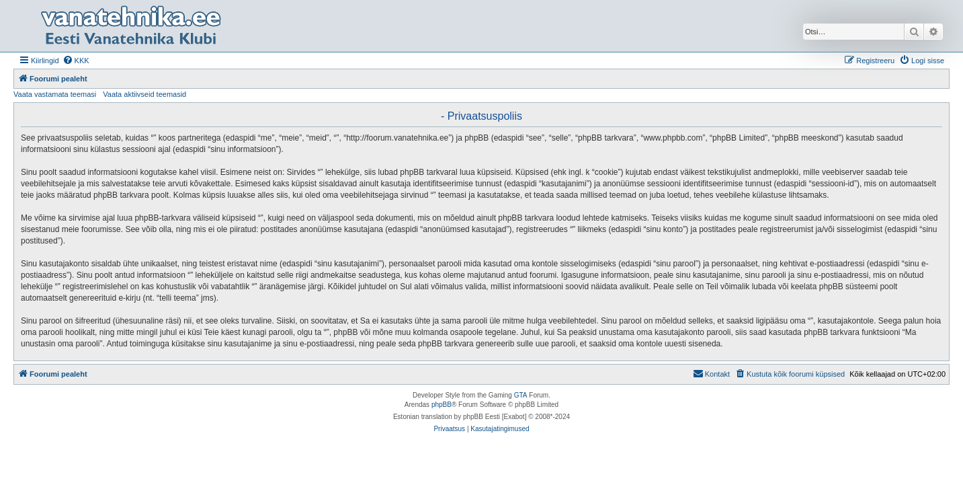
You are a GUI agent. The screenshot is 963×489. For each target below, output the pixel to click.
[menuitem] (75, 60)
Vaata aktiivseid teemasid (144, 94)
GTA (521, 395)
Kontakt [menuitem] (711, 373)
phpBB (441, 404)
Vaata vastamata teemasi (54, 94)
